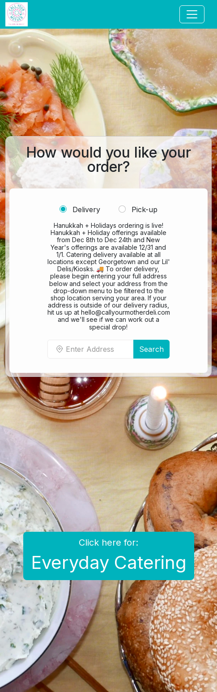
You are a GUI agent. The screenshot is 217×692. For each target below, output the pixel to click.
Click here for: (109, 555)
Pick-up (138, 209)
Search (151, 349)
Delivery (80, 209)
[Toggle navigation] (191, 14)
